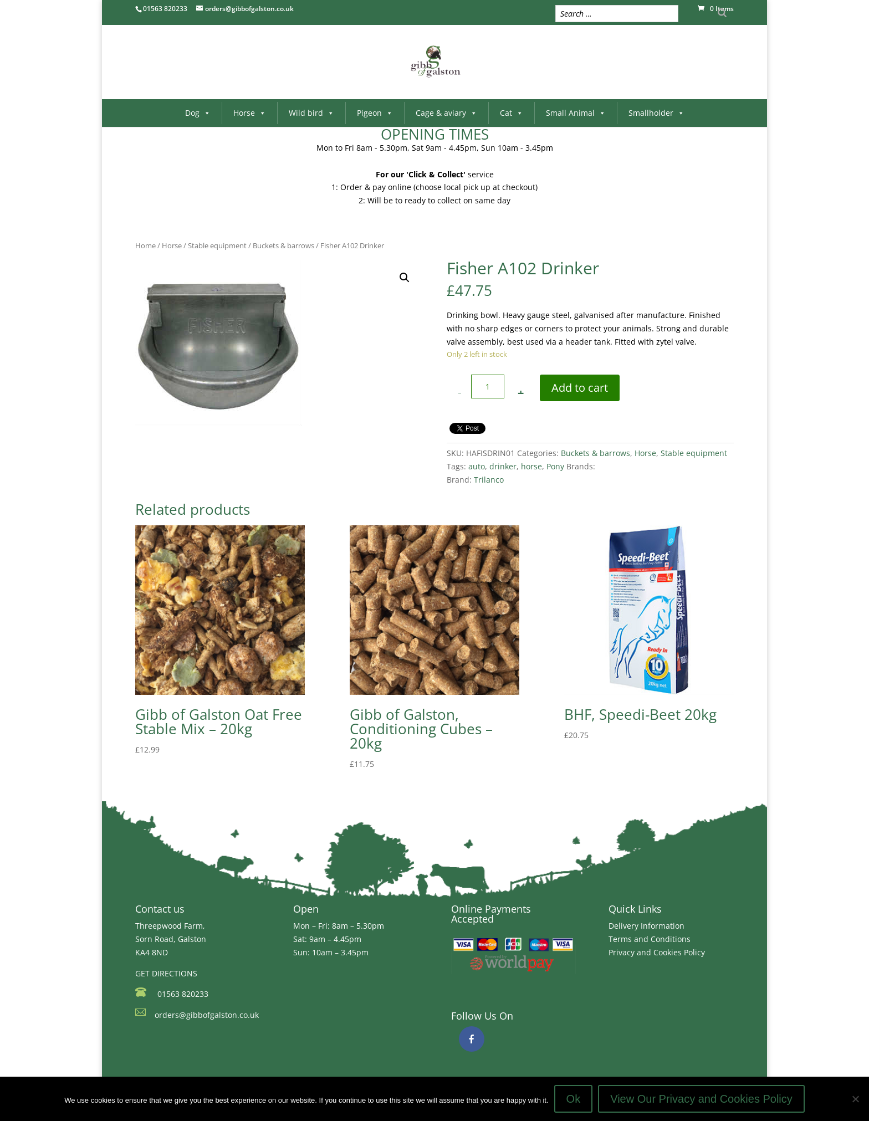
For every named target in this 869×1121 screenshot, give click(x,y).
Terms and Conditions (650, 939)
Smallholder (656, 113)
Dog (198, 113)
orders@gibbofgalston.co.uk (207, 1015)
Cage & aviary (446, 113)
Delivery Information (646, 925)
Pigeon (375, 113)
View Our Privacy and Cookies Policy (701, 1099)
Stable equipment (217, 245)
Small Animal (576, 113)
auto (476, 466)
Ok (573, 1099)
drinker (503, 466)
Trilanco (489, 479)
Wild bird (311, 113)
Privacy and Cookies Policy (657, 952)
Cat (511, 113)
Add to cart (579, 387)
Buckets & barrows (283, 245)
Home (145, 245)
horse (531, 466)
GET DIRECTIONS (166, 973)
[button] (405, 278)
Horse (249, 113)
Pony (555, 466)
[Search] (722, 12)
